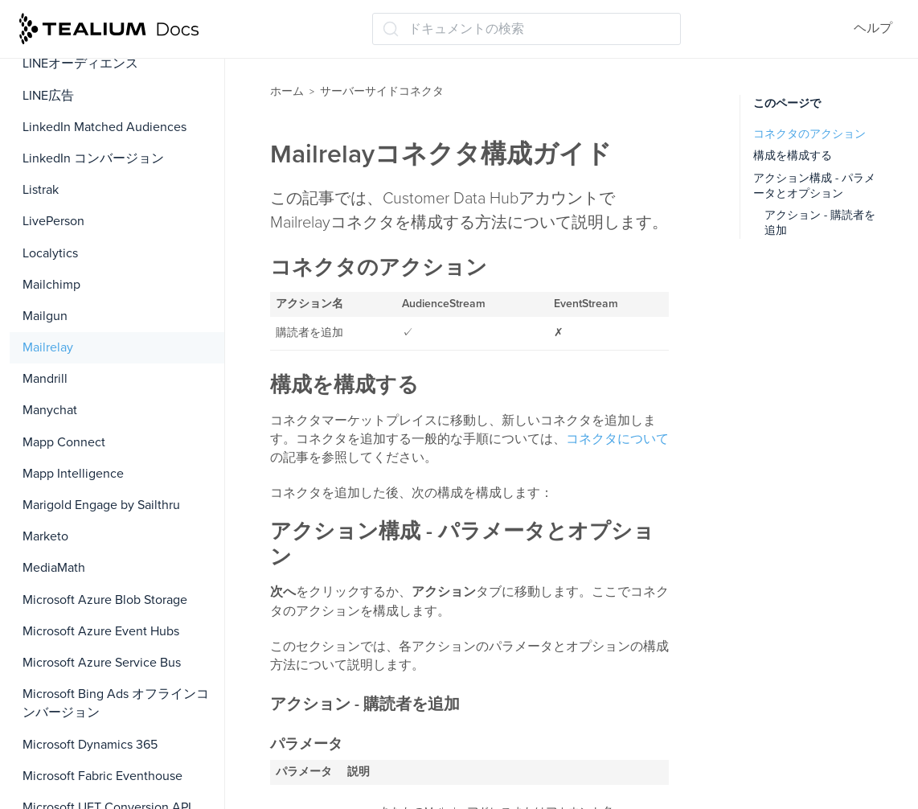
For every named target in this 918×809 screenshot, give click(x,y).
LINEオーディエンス (80, 63)
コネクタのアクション (809, 134)
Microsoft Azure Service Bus (102, 663)
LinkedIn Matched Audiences (104, 127)
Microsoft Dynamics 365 (90, 745)
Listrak (41, 190)
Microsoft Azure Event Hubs (101, 631)
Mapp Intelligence (73, 474)
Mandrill (45, 379)
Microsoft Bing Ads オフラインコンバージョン (116, 703)
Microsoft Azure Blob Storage (105, 600)
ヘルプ (873, 28)
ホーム (287, 91)
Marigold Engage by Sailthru (101, 505)
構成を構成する (792, 155)
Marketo (45, 536)
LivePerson (53, 221)
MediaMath (54, 568)
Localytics (50, 253)
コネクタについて (617, 439)
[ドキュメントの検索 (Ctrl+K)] (526, 29)
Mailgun (45, 316)
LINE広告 (48, 96)
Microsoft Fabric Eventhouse (102, 776)
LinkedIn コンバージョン (93, 158)
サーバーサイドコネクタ (382, 91)
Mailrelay (48, 347)
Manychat (50, 410)
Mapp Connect (64, 442)
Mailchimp (51, 285)
